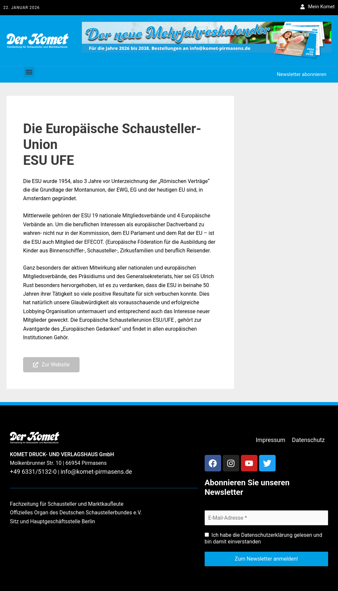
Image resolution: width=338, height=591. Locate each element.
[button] (29, 71)
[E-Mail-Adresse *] (266, 516)
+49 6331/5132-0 (30, 472)
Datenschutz (310, 439)
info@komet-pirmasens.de (85, 472)
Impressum (275, 439)
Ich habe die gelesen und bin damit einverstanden (263, 537)
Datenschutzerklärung (266, 534)
